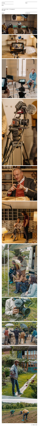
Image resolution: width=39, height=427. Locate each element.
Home (26, 2)
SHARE (3, 13)
